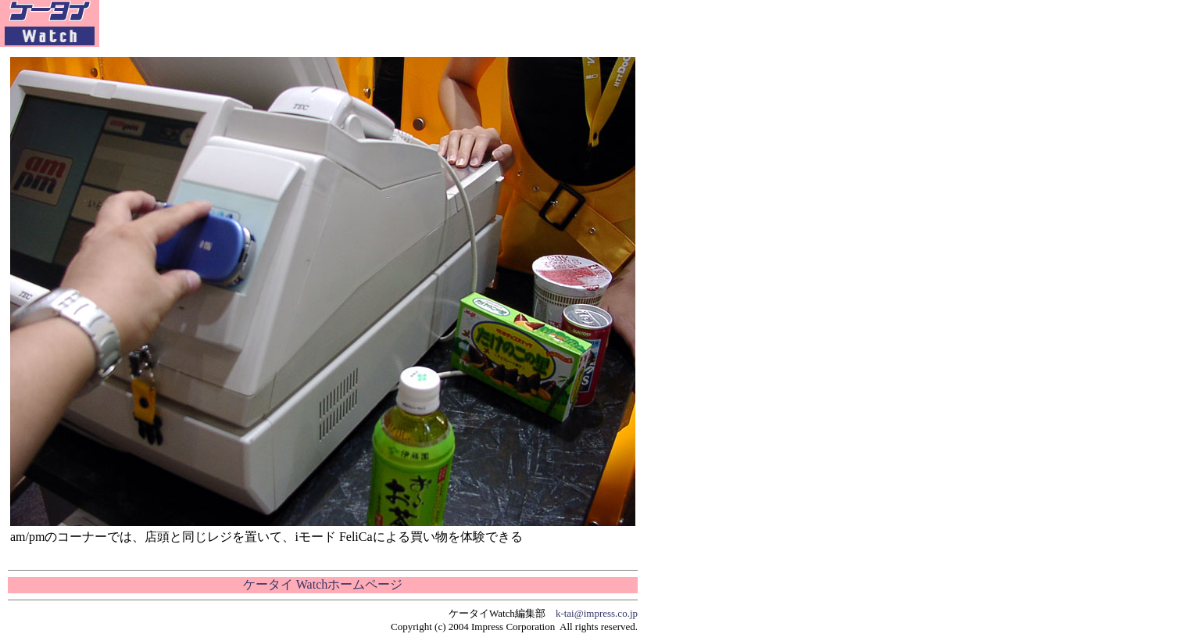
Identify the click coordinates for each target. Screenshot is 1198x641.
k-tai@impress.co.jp (597, 613)
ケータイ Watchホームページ (322, 584)
